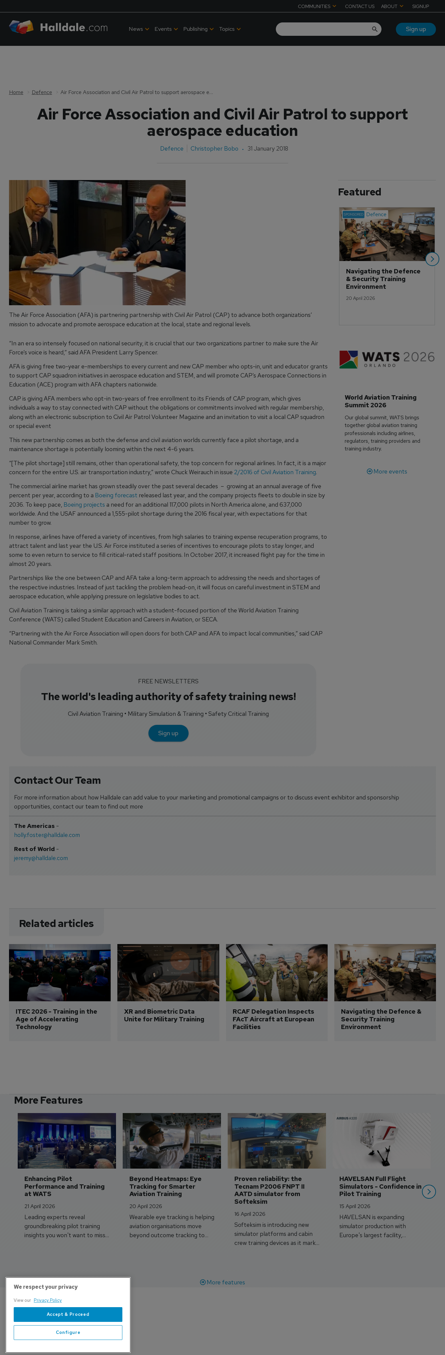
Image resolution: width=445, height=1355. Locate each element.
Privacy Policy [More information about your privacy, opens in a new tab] (48, 1320)
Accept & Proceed (68, 1334)
